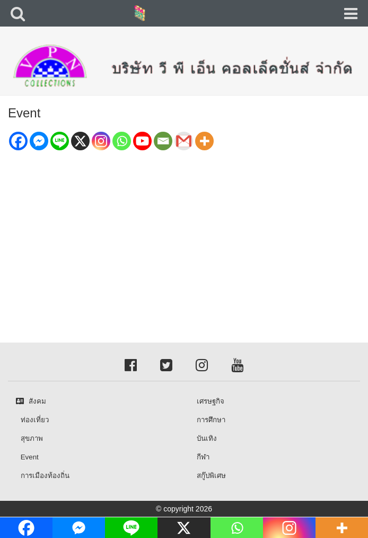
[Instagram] (101, 141)
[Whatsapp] (121, 141)
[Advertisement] (184, 231)
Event (24, 113)
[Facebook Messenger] (39, 141)
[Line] (59, 141)
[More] (204, 141)
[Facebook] (18, 141)
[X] (80, 141)
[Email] (163, 141)
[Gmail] (183, 141)
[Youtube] (142, 141)
